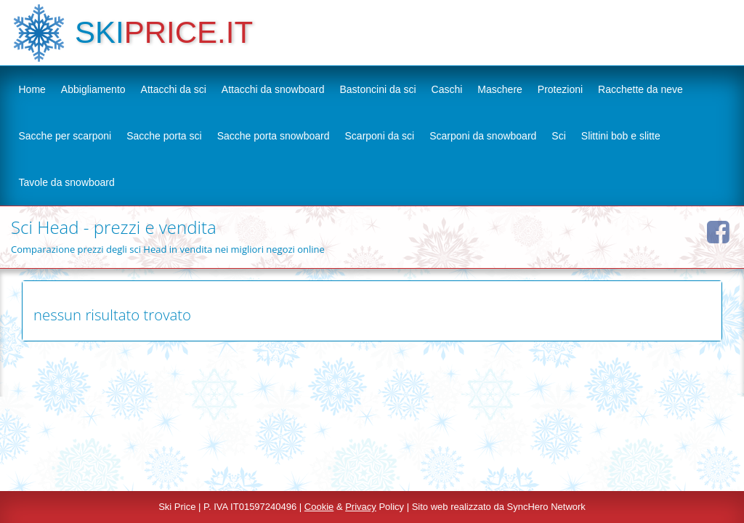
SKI (99, 32)
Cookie (318, 506)
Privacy (360, 506)
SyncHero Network (546, 506)
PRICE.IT (188, 32)
